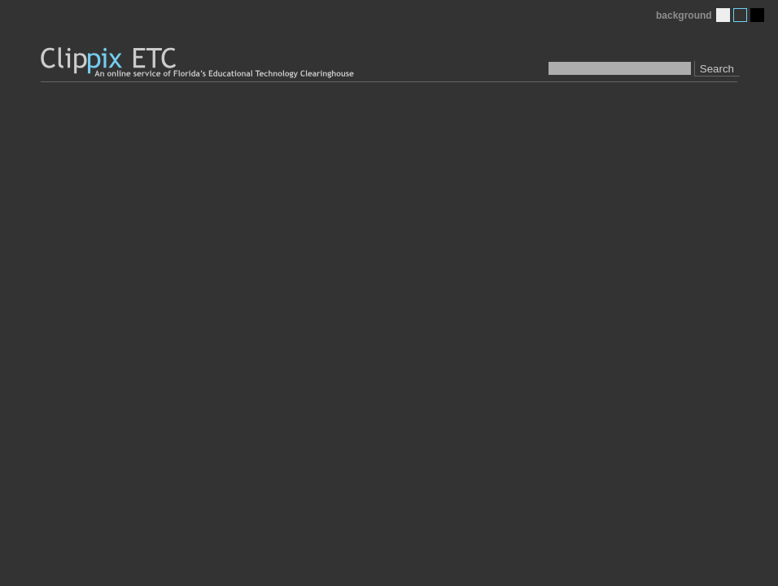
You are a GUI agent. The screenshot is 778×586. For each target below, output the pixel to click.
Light (723, 15)
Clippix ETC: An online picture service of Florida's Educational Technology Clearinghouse (198, 63)
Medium (740, 15)
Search (717, 69)
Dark (757, 15)
